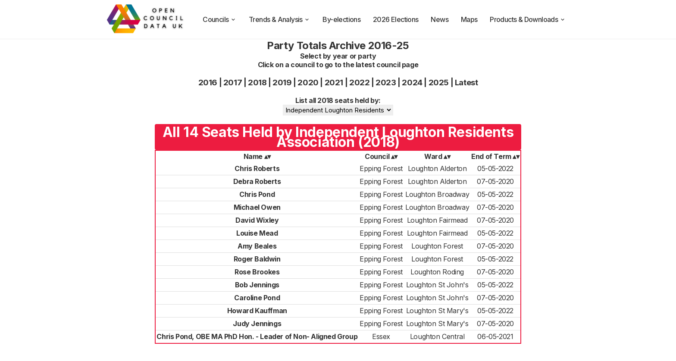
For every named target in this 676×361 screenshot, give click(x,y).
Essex (381, 336)
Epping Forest (381, 168)
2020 (307, 82)
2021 (334, 82)
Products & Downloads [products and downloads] (528, 19)
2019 (281, 82)
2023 (386, 82)
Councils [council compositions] (219, 19)
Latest (466, 82)
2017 (232, 82)
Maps (469, 19)
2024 (412, 82)
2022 (359, 82)
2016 (207, 82)
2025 (439, 82)
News (439, 19)
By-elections (341, 19)
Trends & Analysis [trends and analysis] (279, 19)
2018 (257, 82)
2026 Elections (396, 19)
